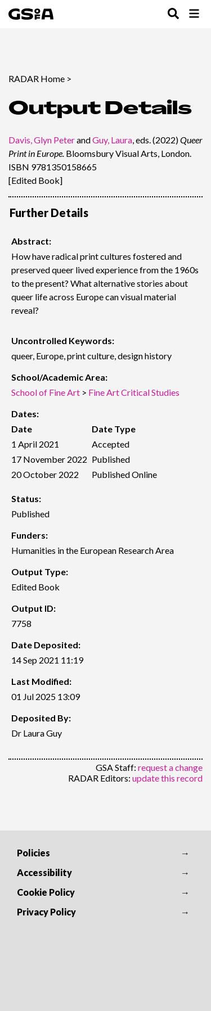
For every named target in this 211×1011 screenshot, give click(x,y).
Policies (33, 852)
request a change (170, 767)
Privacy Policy (46, 911)
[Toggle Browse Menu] (194, 14)
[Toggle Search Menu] (173, 14)
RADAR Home (36, 78)
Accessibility (44, 872)
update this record (167, 778)
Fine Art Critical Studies (133, 392)
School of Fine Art (45, 392)
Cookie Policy (46, 892)
